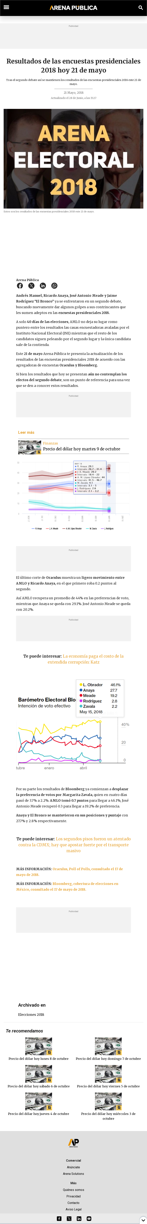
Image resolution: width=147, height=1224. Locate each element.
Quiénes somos (73, 1190)
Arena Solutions (73, 1174)
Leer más (26, 432)
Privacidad (73, 1196)
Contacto (73, 1203)
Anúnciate (73, 1167)
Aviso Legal (74, 1209)
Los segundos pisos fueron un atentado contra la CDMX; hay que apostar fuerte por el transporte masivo (74, 845)
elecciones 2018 (31, 1015)
